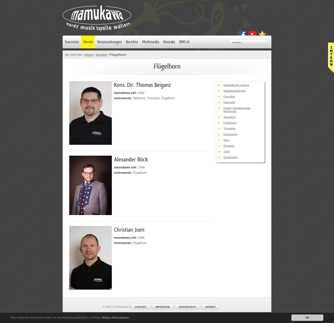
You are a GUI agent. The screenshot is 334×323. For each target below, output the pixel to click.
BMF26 (184, 42)
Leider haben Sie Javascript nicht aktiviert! (330, 58)
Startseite (72, 42)
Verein (88, 42)
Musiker (101, 54)
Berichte (132, 42)
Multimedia (150, 42)
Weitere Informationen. (116, 318)
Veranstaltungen (109, 42)
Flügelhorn (118, 54)
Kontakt (169, 42)
